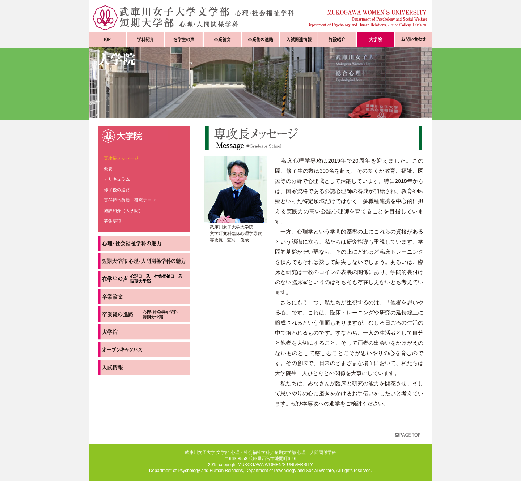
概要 (108, 168)
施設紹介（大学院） (123, 210)
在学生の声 (184, 39)
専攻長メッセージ (121, 158)
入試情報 (144, 367)
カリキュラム (117, 179)
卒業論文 (222, 39)
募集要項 (112, 221)
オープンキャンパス (144, 349)
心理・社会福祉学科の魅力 (144, 243)
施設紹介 (337, 39)
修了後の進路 (117, 189)
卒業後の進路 (260, 39)
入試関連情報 (299, 39)
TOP (107, 39)
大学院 (375, 39)
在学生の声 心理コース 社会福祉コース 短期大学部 (144, 279)
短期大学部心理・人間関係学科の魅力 (144, 261)
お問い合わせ (413, 39)
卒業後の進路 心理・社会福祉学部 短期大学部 (144, 314)
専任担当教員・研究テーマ (130, 200)
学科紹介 (145, 39)
